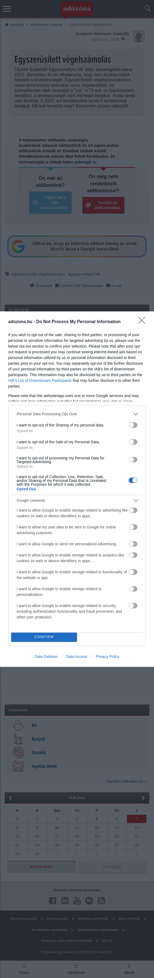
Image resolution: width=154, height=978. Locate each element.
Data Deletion (46, 656)
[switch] (133, 425)
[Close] (143, 322)
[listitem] (77, 414)
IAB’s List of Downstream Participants (40, 380)
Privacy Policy (107, 656)
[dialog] (77, 489)
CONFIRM (44, 637)
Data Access (76, 656)
